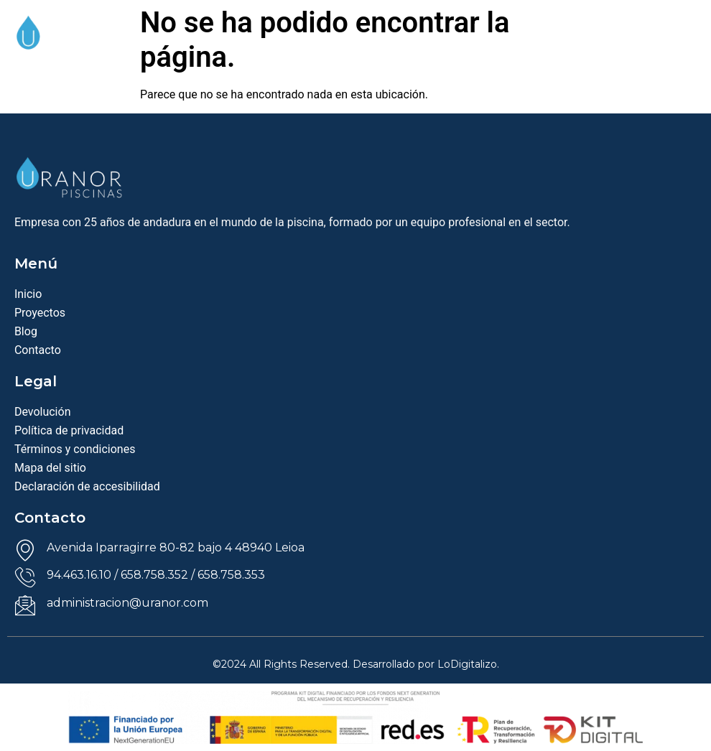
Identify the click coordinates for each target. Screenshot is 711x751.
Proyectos (39, 312)
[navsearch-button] (643, 46)
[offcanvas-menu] (684, 49)
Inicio (28, 294)
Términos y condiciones (75, 449)
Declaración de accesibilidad (87, 486)
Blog (25, 331)
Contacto (37, 350)
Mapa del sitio (50, 468)
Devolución (42, 412)
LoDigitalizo (467, 664)
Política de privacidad (69, 430)
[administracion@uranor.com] (25, 605)
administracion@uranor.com (127, 603)
